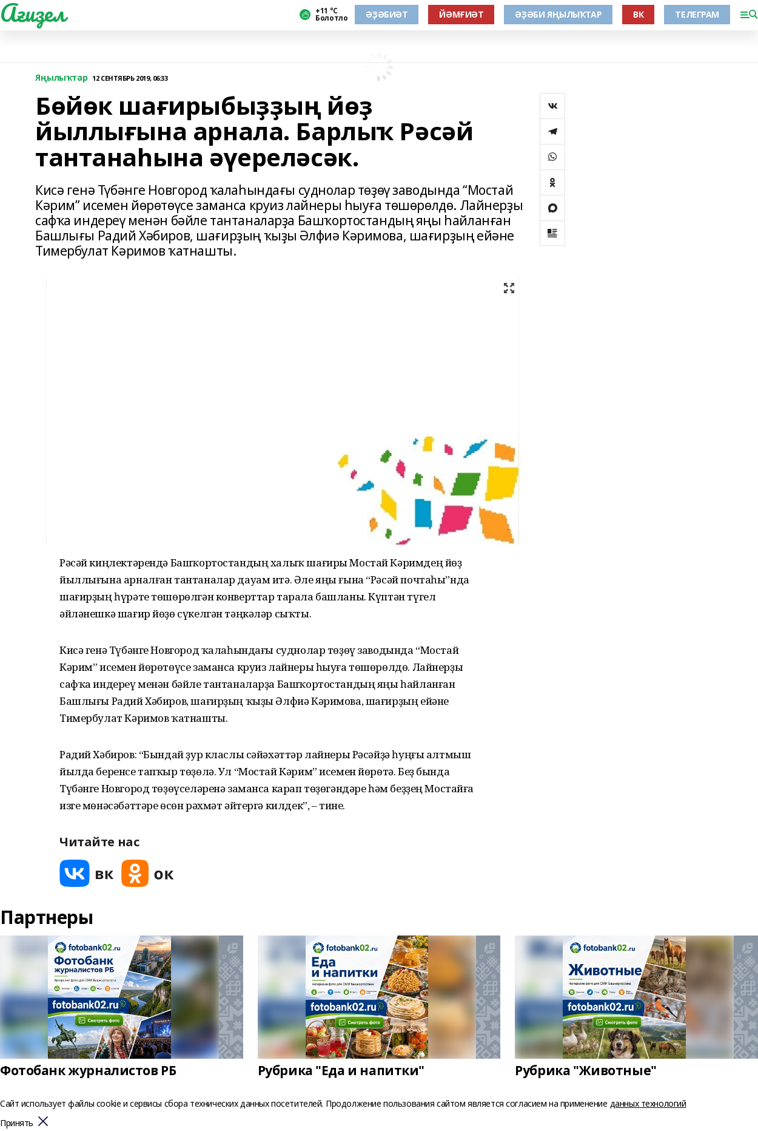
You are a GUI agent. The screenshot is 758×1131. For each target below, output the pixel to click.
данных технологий (648, 1103)
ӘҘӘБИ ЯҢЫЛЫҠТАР (558, 14)
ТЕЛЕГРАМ (697, 14)
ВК (638, 14)
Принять (16, 1123)
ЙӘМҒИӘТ (461, 14)
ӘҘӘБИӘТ (387, 14)
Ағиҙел (32, 12)
